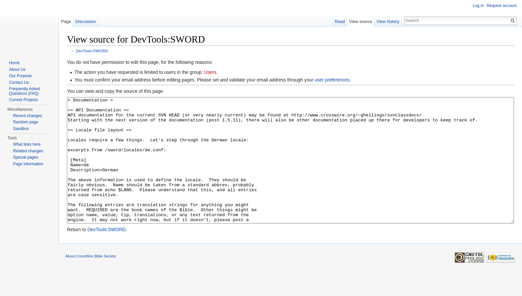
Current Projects (23, 99)
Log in (478, 5)
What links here (27, 144)
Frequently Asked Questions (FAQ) (24, 91)
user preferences (332, 79)
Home (14, 63)
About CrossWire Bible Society (90, 281)
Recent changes (27, 115)
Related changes (28, 151)
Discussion (85, 21)
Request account (502, 5)
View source (360, 21)
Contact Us (19, 82)
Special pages (25, 157)
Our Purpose (20, 76)
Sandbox (21, 128)
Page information (28, 164)
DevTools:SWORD (92, 51)
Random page (25, 122)
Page (66, 21)
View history (388, 21)
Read (340, 21)
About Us (17, 69)
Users (210, 72)
